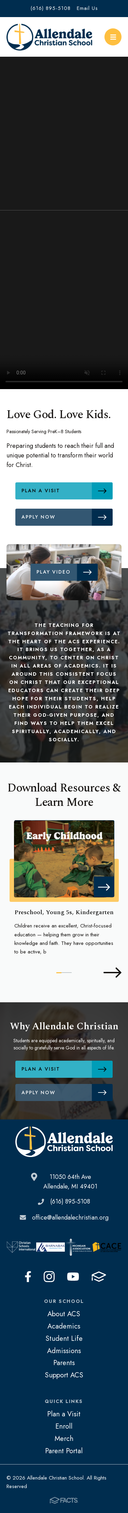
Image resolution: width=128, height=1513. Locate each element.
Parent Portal (64, 1451)
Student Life (64, 1338)
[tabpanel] (64, 888)
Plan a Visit (67, 490)
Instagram (49, 1276)
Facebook (28, 1276)
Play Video (67, 572)
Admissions (64, 1351)
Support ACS (64, 1375)
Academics (63, 1326)
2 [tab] (64, 972)
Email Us (87, 8)
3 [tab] (69, 972)
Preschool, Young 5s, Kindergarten (63, 912)
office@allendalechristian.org (70, 1217)
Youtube (73, 1276)
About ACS (63, 1314)
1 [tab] (58, 972)
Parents (64, 1363)
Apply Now (67, 517)
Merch (64, 1438)
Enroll (63, 1426)
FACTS (98, 1276)
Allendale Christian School (49, 37)
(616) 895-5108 (50, 8)
